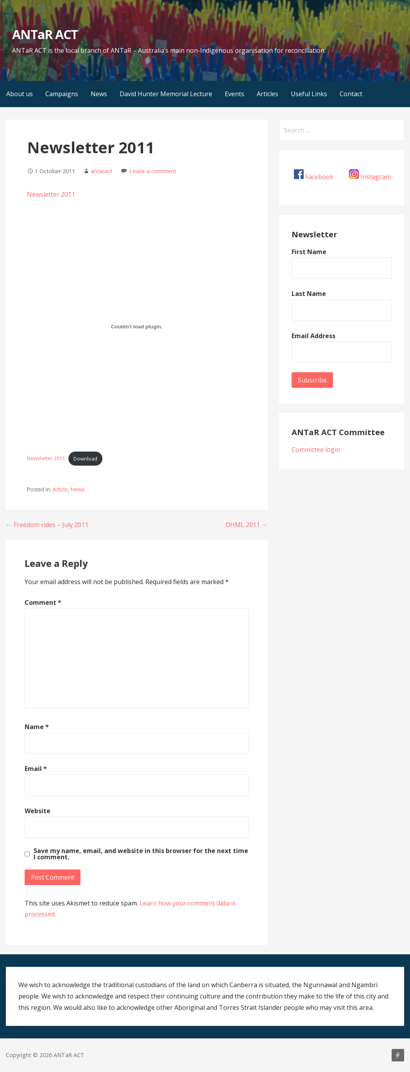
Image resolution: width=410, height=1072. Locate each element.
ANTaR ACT (45, 34)
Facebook (319, 176)
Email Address (313, 336)
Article (60, 489)
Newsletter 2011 (51, 194)
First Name (309, 251)
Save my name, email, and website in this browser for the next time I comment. (141, 854)
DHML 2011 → (247, 524)
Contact (351, 94)
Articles (267, 94)
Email (36, 768)
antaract (102, 171)
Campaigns (61, 94)
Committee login (316, 449)
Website (37, 811)
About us (19, 94)
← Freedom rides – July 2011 (47, 524)
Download (85, 458)
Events (234, 94)
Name (37, 726)
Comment (43, 602)
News (99, 94)
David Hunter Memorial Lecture (166, 94)
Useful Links (309, 94)
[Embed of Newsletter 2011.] (137, 327)
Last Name (309, 293)
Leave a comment (153, 171)
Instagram (375, 176)
